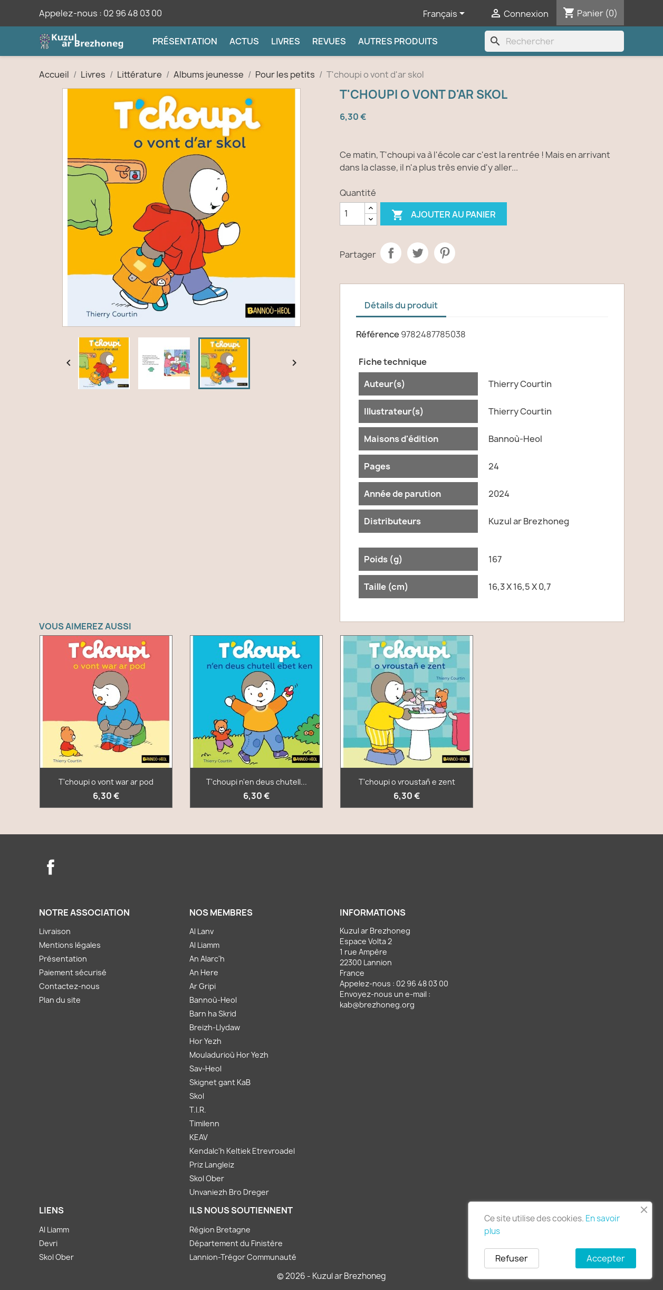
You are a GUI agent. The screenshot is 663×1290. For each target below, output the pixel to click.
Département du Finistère (236, 1243)
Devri (48, 1243)
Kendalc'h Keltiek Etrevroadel (242, 1151)
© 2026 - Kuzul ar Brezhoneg (331, 1276)
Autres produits (398, 41)
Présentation (184, 41)
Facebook (50, 867)
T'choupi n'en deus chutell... (256, 782)
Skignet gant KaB (220, 1082)
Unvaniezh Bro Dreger (229, 1192)
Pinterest (444, 252)
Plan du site (60, 1000)
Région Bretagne (220, 1230)
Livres (285, 41)
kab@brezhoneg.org (377, 1005)
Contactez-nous (69, 986)
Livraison (55, 931)
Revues (329, 41)
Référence (377, 334)
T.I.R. (197, 1110)
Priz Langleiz (211, 1165)
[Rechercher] (554, 41)
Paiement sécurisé (73, 972)
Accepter (606, 1258)
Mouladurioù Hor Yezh (228, 1055)
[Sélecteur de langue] (445, 14)
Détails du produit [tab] (401, 305)
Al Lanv (201, 931)
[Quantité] (352, 213)
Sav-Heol (205, 1068)
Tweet (417, 252)
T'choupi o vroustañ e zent (407, 782)
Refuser (511, 1258)
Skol (196, 1096)
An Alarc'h (207, 959)
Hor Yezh (205, 1041)
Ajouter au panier (443, 215)
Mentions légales (70, 945)
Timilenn (204, 1123)
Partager (390, 252)
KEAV (198, 1137)
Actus (244, 41)
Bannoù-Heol (213, 1000)
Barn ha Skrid (212, 1014)
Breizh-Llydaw (214, 1027)
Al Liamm (204, 945)
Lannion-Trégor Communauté (242, 1257)
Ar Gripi (202, 986)
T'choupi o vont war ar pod (106, 782)
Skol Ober (206, 1178)
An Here (203, 972)
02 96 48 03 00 (132, 13)
